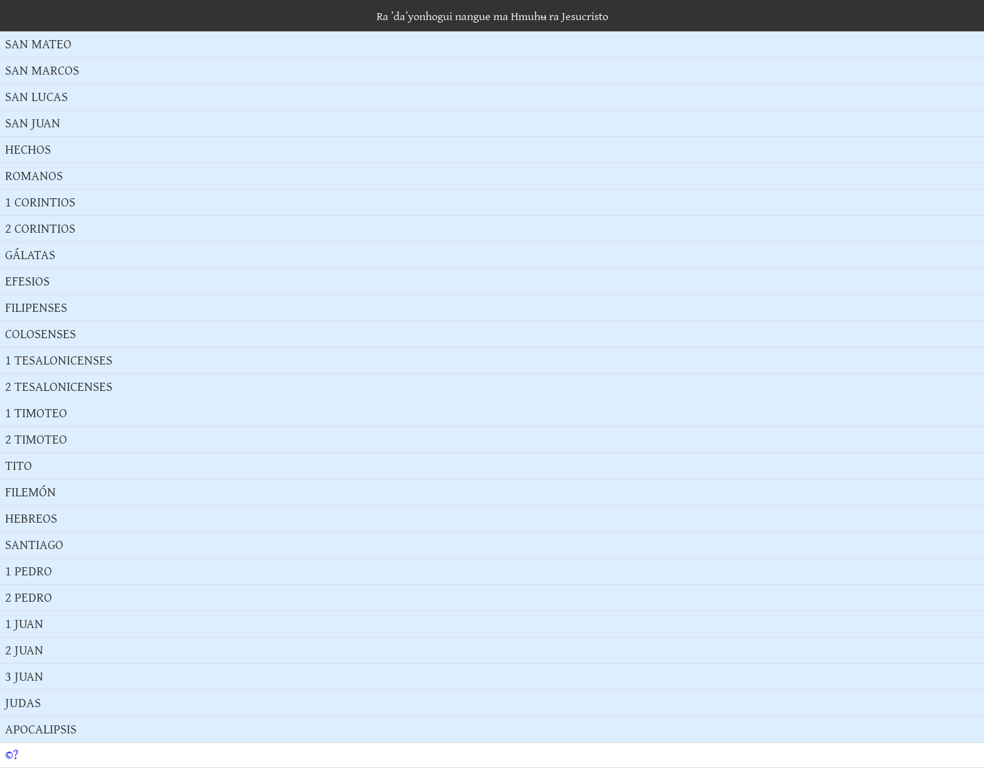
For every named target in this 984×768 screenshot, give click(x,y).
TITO (18, 466)
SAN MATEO (38, 44)
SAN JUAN (32, 123)
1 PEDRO (28, 571)
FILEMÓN (30, 492)
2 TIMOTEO (36, 439)
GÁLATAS (30, 255)
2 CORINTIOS (40, 229)
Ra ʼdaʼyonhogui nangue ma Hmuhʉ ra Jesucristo (492, 16)
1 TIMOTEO (36, 413)
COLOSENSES (40, 334)
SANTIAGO (34, 545)
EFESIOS (27, 281)
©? (11, 755)
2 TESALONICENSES (58, 387)
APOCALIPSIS (41, 729)
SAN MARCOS (42, 70)
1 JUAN (24, 624)
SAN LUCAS (36, 97)
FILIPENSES (36, 308)
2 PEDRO (28, 597)
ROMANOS (34, 176)
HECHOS (28, 149)
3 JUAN (24, 677)
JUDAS (23, 703)
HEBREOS (31, 518)
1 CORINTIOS (40, 202)
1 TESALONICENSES (58, 360)
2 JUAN (24, 650)
